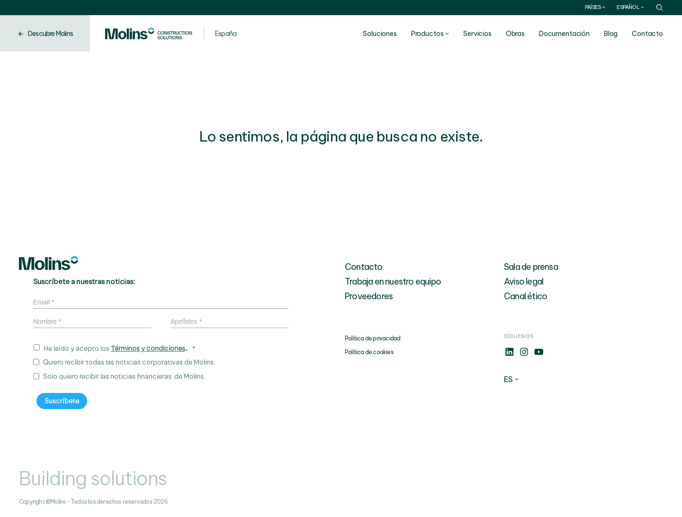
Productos (427, 33)
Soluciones (379, 33)
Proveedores (369, 296)
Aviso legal (523, 281)
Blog (611, 33)
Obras (515, 33)
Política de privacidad (372, 338)
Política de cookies (369, 352)
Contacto (647, 33)
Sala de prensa (531, 266)
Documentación (564, 33)
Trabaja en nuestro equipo (393, 281)
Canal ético (525, 296)
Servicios (477, 33)
